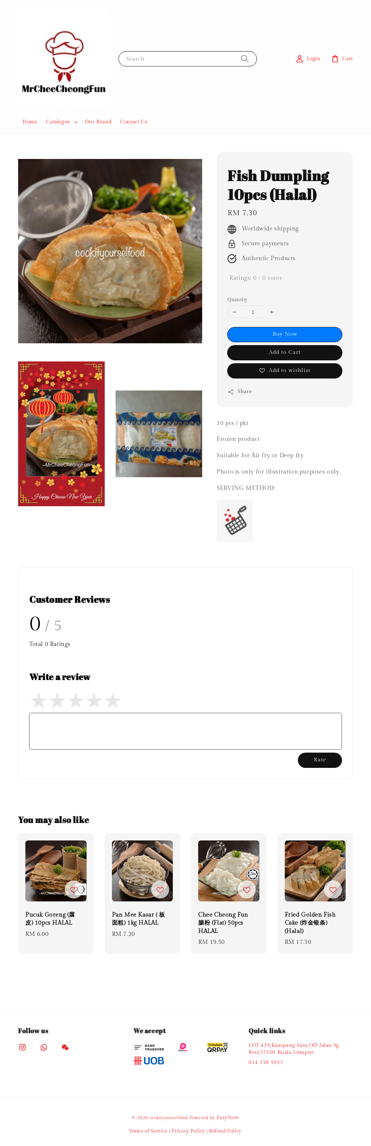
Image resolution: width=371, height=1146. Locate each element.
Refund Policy (225, 1131)
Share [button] (240, 392)
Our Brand (98, 122)
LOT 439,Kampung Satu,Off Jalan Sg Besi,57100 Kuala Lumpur (294, 1049)
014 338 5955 (266, 1062)
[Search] (245, 59)
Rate (320, 760)
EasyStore (228, 1118)
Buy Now (284, 334)
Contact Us (133, 122)
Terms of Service (148, 1131)
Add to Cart (285, 352)
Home (29, 122)
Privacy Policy (188, 1131)
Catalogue (58, 122)
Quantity (237, 300)
